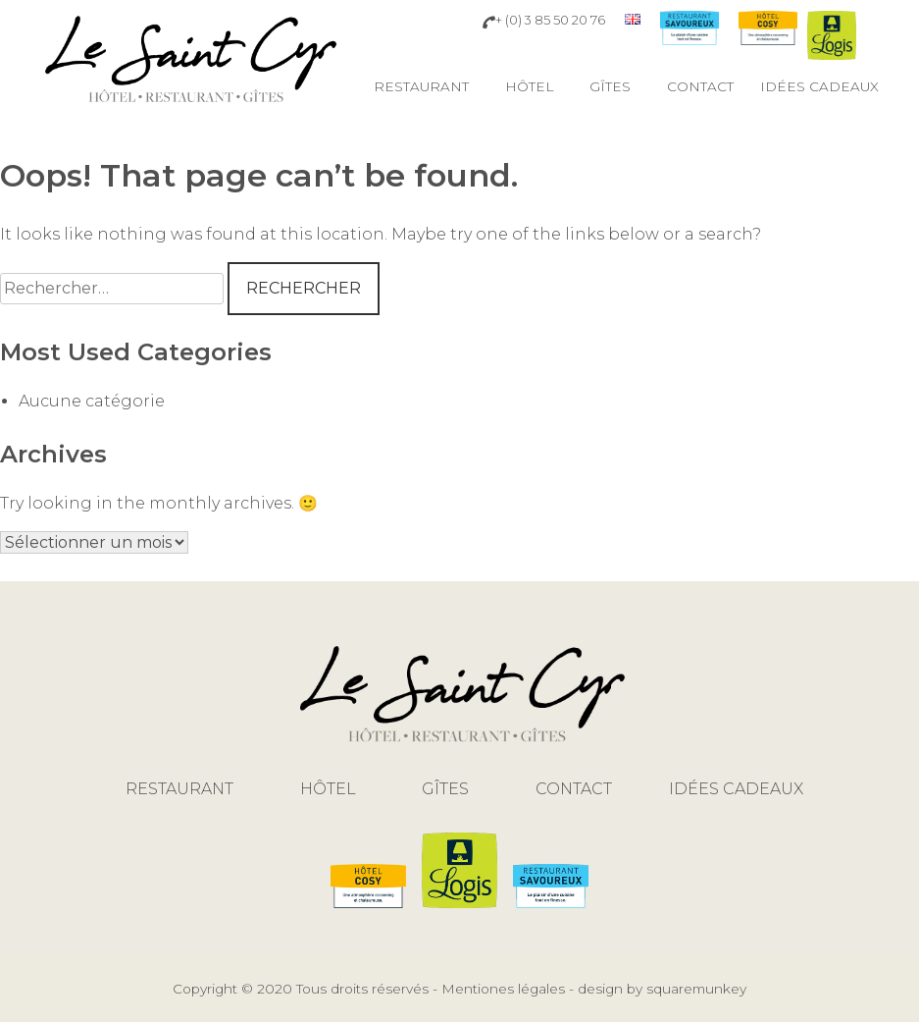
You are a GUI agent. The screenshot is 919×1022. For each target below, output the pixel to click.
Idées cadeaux (819, 86)
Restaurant (421, 86)
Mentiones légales (503, 988)
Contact (700, 86)
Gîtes (610, 86)
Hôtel (529, 86)
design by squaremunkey (662, 988)
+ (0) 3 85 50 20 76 (544, 20)
